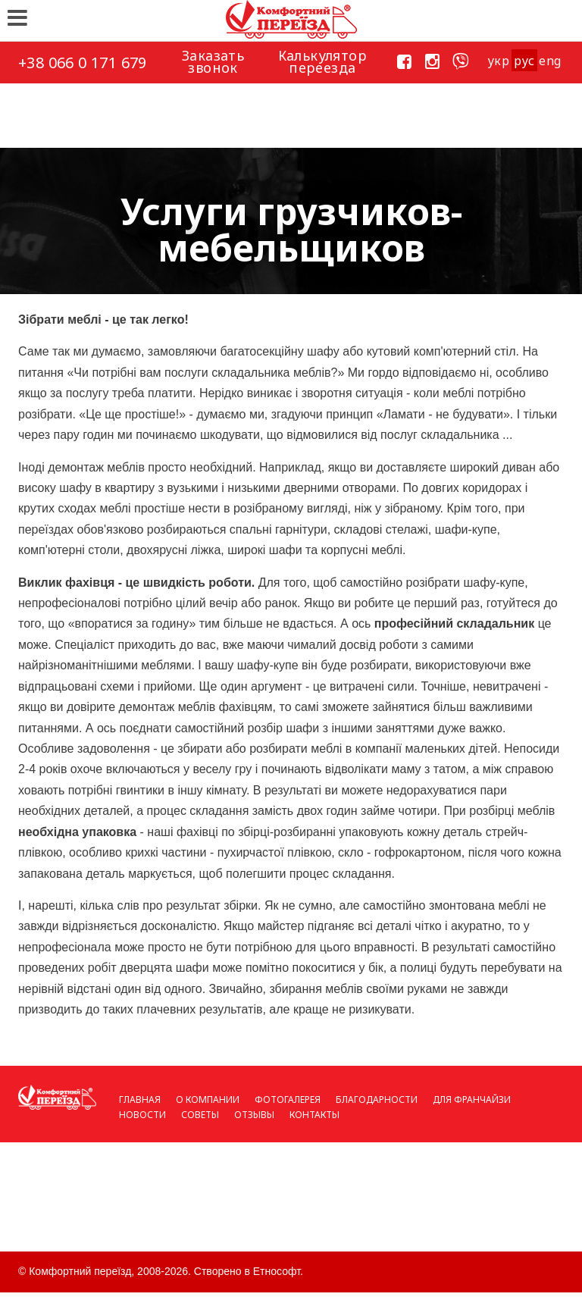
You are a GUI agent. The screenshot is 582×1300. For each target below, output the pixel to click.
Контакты (314, 1114)
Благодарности (377, 1099)
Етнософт (276, 1271)
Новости (142, 1114)
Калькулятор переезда (322, 61)
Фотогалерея (288, 1099)
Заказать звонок (213, 61)
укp (498, 60)
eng (550, 60)
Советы (200, 1114)
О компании (207, 1099)
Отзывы (254, 1114)
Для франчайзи (472, 1099)
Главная (140, 1099)
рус (524, 60)
